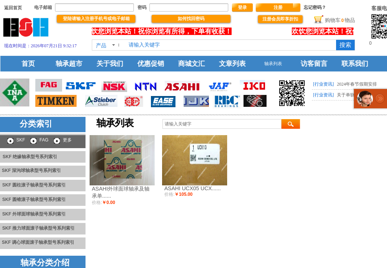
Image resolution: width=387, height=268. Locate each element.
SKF (20, 140)
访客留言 (312, 63)
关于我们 (113, 63)
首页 (33, 63)
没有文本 (263, 31)
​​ (13, 7)
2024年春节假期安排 (357, 84)
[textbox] (231, 45)
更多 (67, 140)
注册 (278, 7)
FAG (43, 140)
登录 (242, 7)
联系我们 (351, 63)
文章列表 (232, 63)
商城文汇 (193, 63)
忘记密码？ (315, 7)
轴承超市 (73, 63)
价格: (97, 202)
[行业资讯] (323, 84)
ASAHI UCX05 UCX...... (192, 188)
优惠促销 (153, 63)
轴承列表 (272, 63)
